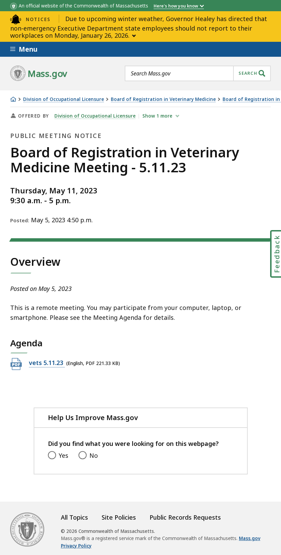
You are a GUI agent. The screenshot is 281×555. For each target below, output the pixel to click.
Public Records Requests (185, 517)
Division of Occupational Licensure (63, 99)
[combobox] (198, 73)
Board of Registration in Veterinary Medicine (163, 99)
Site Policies (119, 517)
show (158, 116)
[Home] (13, 99)
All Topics (74, 517)
